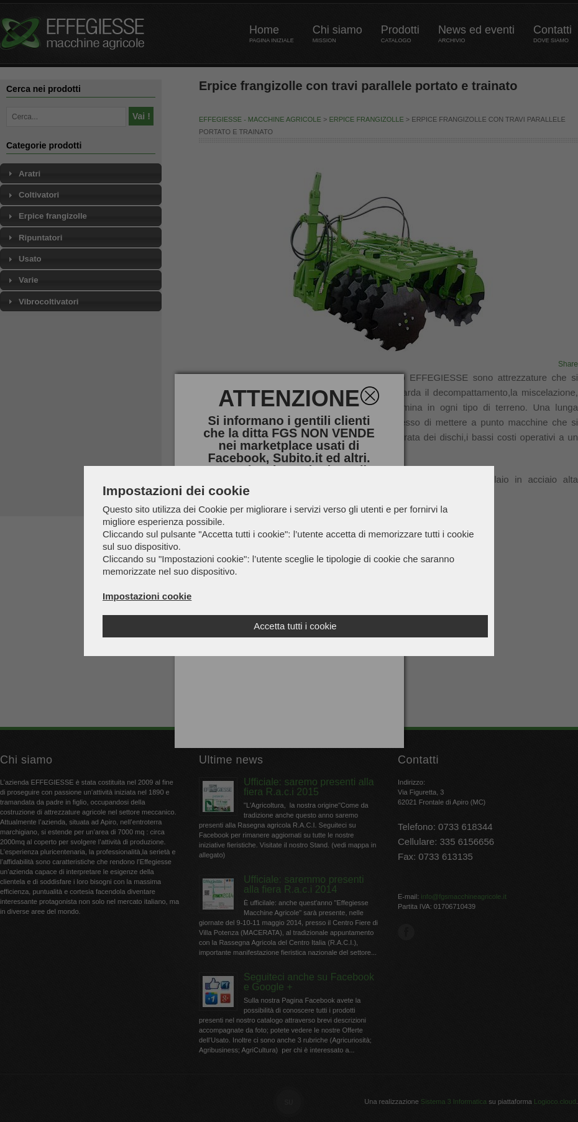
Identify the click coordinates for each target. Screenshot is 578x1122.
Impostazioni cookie (147, 596)
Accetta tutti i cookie (295, 626)
